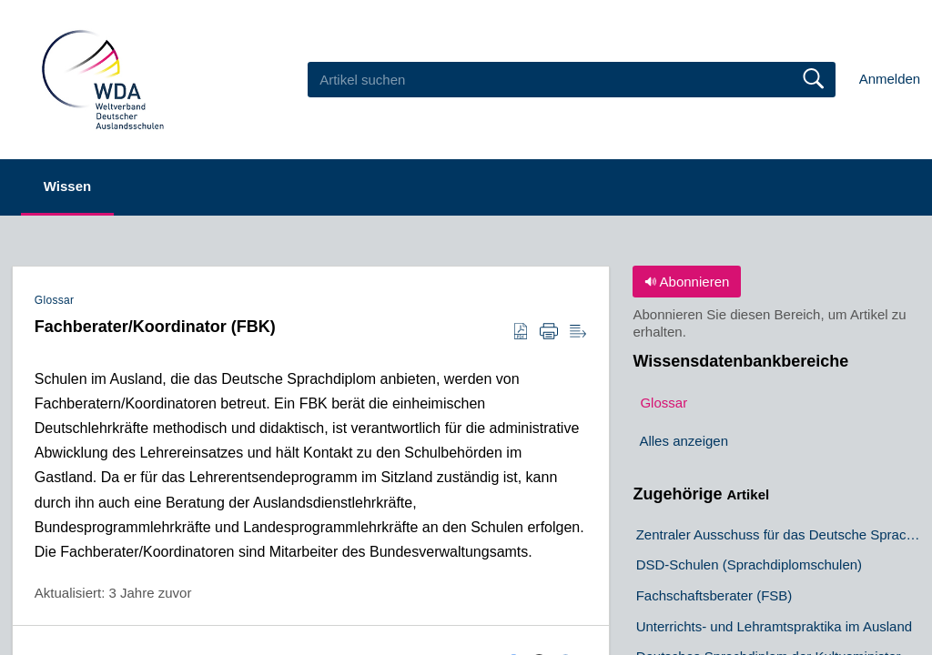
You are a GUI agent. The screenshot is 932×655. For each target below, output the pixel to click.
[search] (572, 79)
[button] (520, 332)
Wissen (67, 186)
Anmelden (890, 78)
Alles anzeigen (683, 440)
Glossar (55, 300)
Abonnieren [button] (686, 281)
